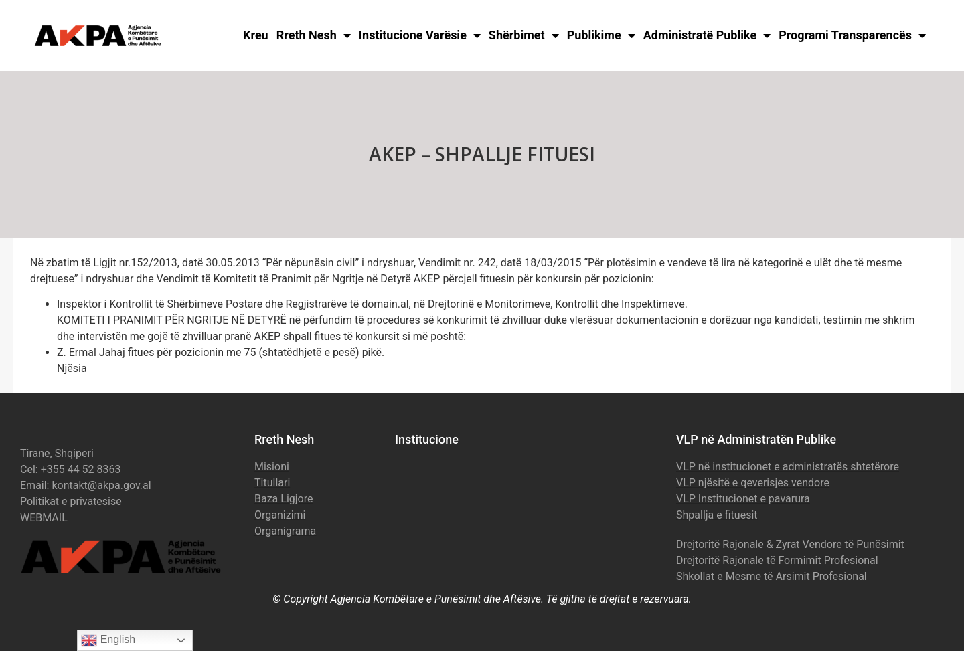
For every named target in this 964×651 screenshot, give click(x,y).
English (108, 640)
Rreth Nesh (313, 35)
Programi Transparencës (852, 35)
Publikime (601, 35)
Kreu (255, 35)
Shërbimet (524, 35)
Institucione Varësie (420, 35)
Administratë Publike (707, 35)
